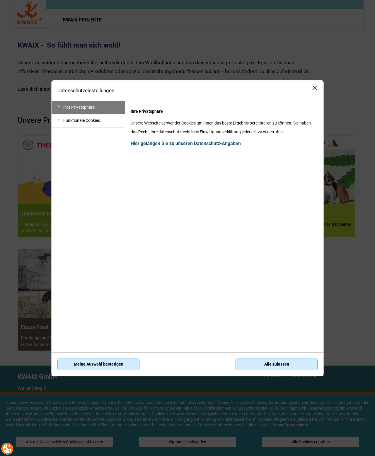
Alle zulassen (276, 364)
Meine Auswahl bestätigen (98, 364)
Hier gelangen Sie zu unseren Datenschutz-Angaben (186, 143)
